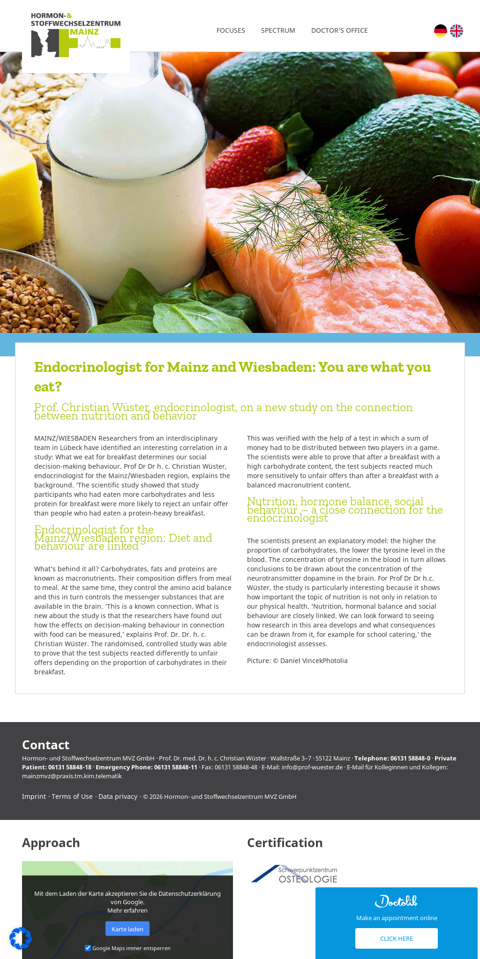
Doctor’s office (339, 30)
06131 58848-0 (410, 758)
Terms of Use (72, 796)
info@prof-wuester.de (312, 767)
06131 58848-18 (69, 767)
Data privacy (117, 796)
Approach (51, 842)
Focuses (231, 30)
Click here (396, 938)
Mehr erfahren (127, 910)
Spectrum (278, 30)
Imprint (34, 796)
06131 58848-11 (175, 767)
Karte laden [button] (127, 928)
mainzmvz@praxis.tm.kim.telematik (72, 776)
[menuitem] (441, 30)
